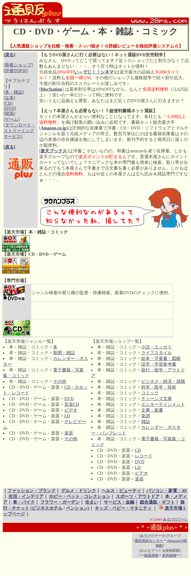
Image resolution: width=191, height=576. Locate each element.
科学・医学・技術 (158, 387)
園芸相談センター (149, 541)
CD (8, 103)
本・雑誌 (13, 92)
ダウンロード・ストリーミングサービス (20, 131)
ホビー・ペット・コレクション (79, 496)
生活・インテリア (26, 496)
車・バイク (24, 502)
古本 (9, 98)
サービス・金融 (119, 502)
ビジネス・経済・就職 (163, 381)
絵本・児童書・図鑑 (161, 358)
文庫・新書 (152, 410)
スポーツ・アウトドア (138, 496)
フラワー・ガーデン (60, 502)
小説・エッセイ (156, 347)
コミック (150, 393)
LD (67, 415)
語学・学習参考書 (158, 364)
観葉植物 (151, 555)
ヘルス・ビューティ (121, 490)
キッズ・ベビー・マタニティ (124, 508)
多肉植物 (169, 555)
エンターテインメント (163, 404)
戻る (9, 54)
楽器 (68, 433)
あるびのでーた (175, 519)
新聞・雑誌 (64, 352)
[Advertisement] (21, 199)
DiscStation (51, 89)
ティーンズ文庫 (156, 398)
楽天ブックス (53, 151)
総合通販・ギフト (157, 502)
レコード (143, 456)
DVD (10, 108)
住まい (91, 502)
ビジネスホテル (47, 508)
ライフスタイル (156, 352)
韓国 (9, 113)
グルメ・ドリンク (78, 490)
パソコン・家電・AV (166, 490)
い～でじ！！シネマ (94, 72)
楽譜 (145, 415)
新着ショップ (18, 65)
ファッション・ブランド (31, 490)
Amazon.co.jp (53, 128)
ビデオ (70, 410)
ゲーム (11, 119)
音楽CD (71, 404)
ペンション (77, 508)
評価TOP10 (15, 70)
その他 (59, 381)
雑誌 (145, 421)
